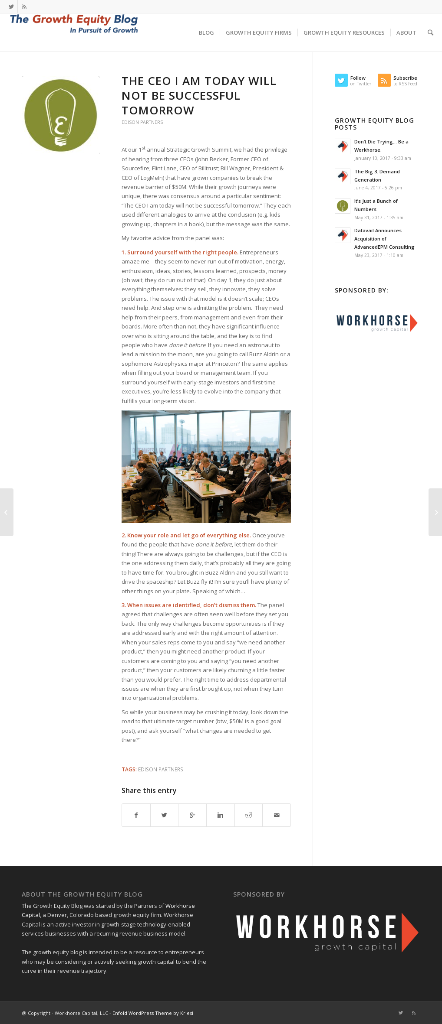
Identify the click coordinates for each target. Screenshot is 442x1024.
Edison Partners (142, 122)
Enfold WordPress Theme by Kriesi (152, 1013)
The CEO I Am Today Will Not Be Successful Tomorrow (199, 95)
